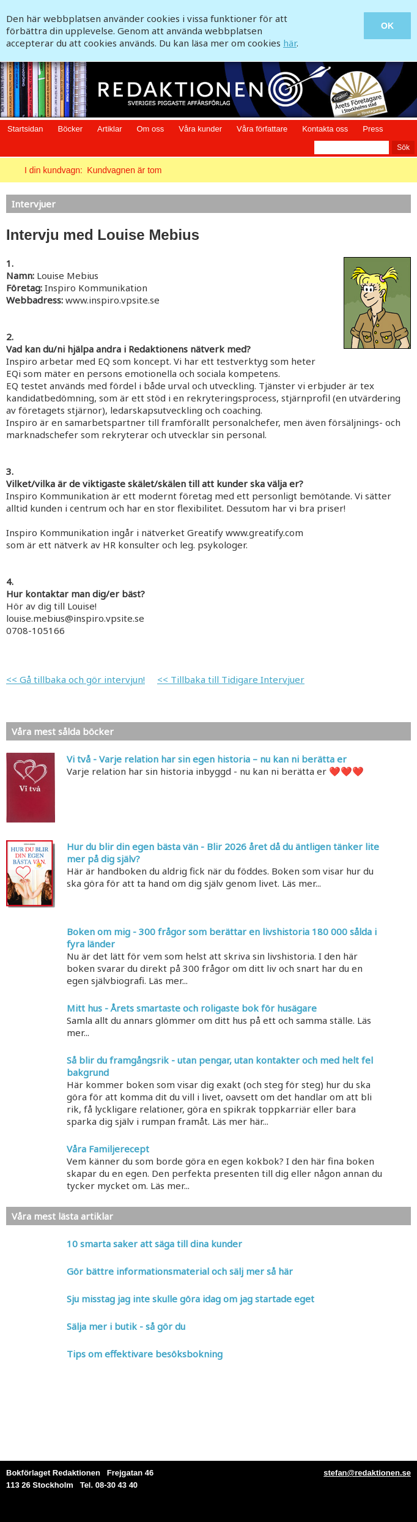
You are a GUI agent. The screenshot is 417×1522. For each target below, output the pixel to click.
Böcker (70, 128)
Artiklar (109, 128)
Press (373, 128)
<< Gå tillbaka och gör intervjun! (75, 679)
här (290, 43)
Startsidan (25, 128)
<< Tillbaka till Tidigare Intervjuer (230, 679)
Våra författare (262, 128)
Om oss (150, 128)
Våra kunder (200, 128)
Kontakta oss (325, 128)
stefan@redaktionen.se (367, 1472)
